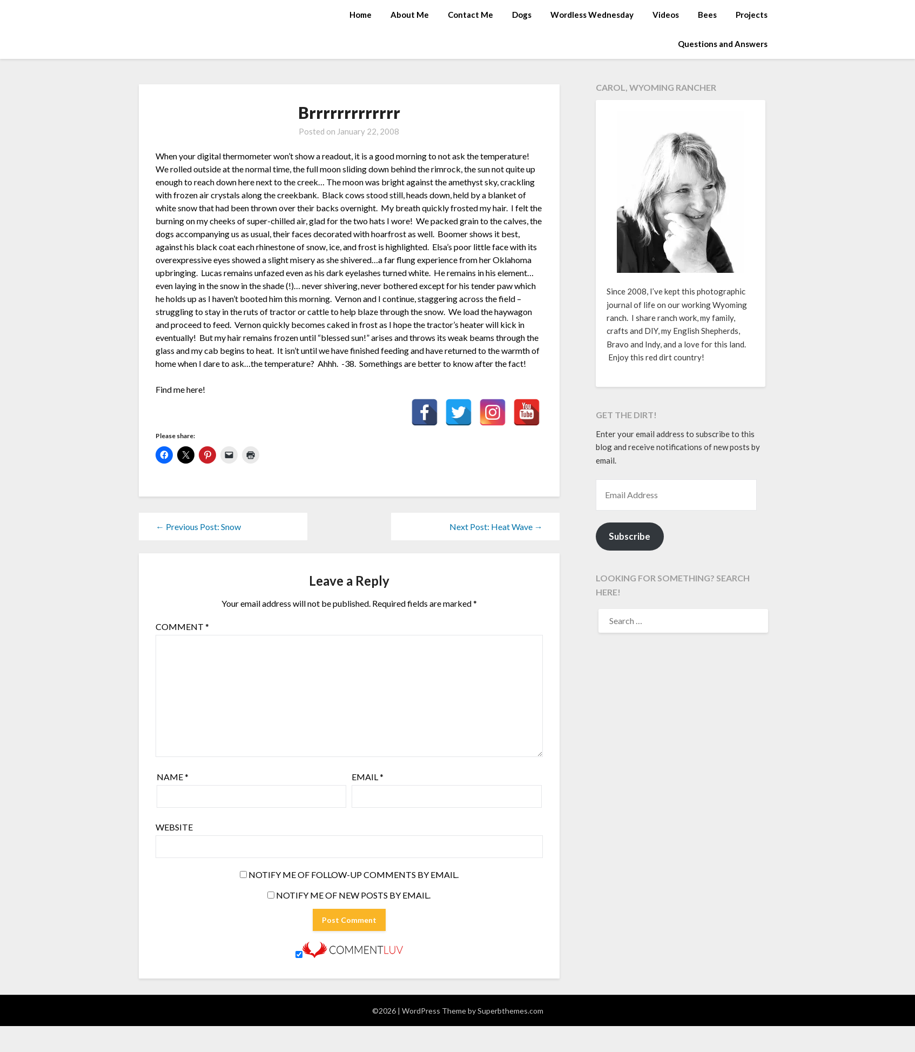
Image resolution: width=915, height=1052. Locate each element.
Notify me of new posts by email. (353, 895)
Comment (182, 626)
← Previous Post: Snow (198, 526)
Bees (707, 14)
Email (368, 777)
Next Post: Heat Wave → (496, 526)
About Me (410, 14)
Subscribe (629, 536)
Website (174, 827)
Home (360, 14)
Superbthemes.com (510, 1010)
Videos (665, 14)
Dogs (521, 14)
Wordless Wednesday (592, 14)
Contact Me (470, 14)
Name (173, 777)
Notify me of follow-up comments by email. (353, 874)
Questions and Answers (723, 44)
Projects (752, 14)
